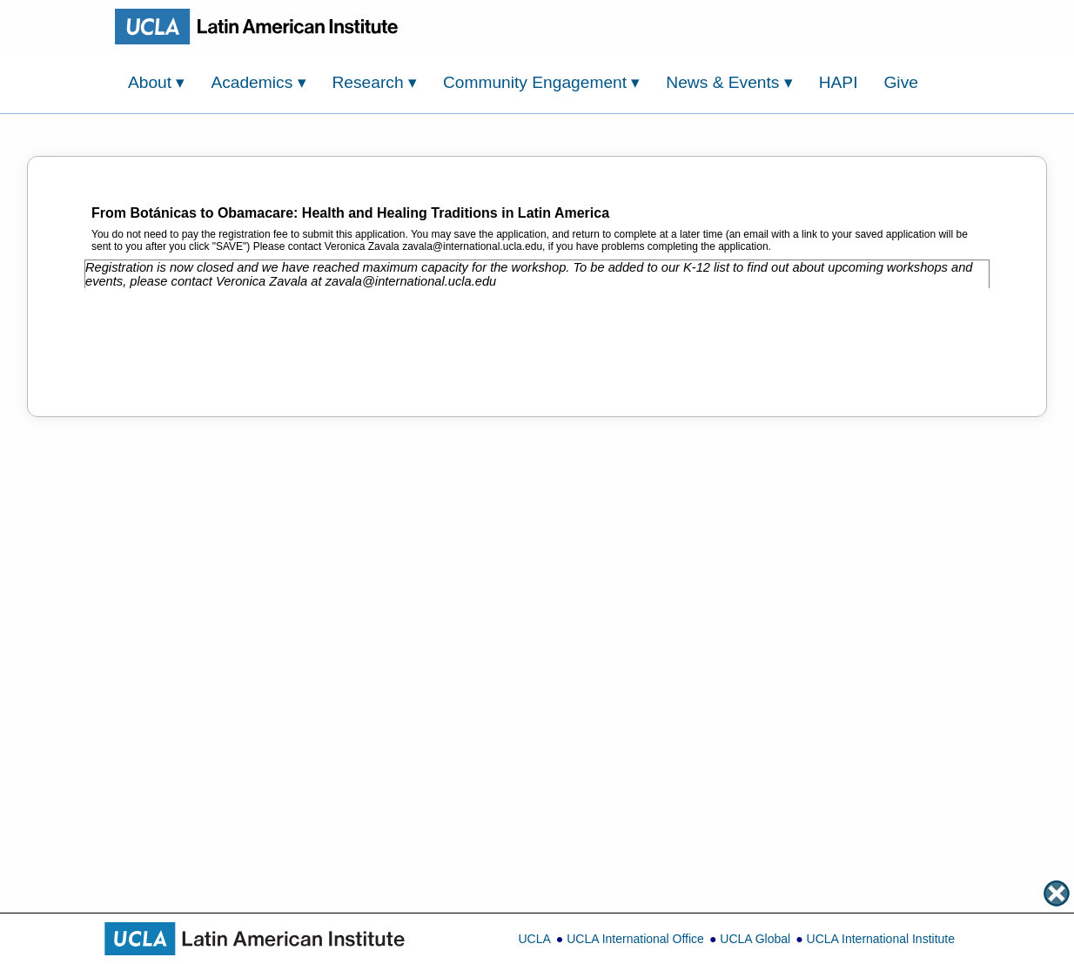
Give (900, 82)
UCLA (534, 939)
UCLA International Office (635, 939)
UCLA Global (755, 939)
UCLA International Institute (881, 939)
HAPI (838, 82)
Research (374, 82)
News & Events (729, 82)
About (156, 82)
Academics (258, 82)
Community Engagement (542, 82)
